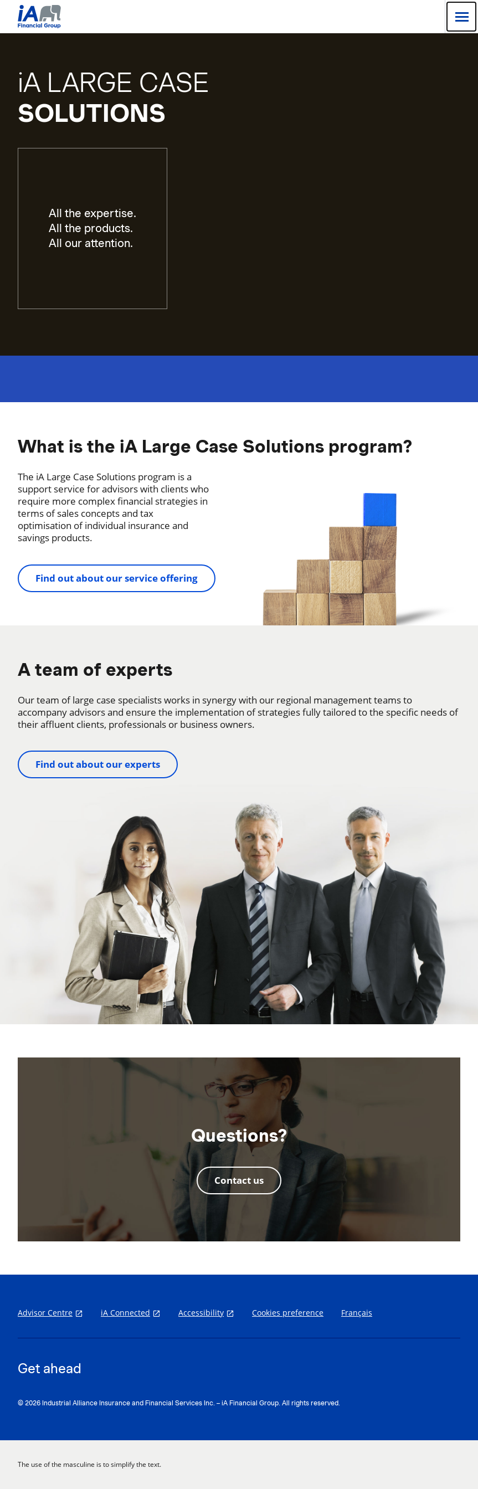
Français (356, 1313)
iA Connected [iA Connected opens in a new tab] (125, 1313)
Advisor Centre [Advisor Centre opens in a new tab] (45, 1313)
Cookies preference (287, 1313)
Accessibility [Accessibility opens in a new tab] (201, 1313)
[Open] (461, 16)
